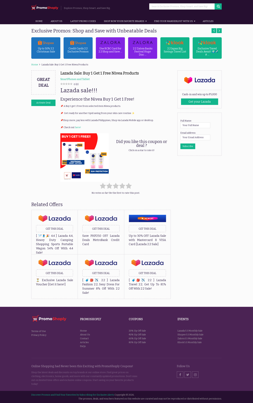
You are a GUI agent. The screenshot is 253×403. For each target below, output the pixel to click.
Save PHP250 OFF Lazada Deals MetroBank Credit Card (101, 240)
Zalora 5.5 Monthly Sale (189, 338)
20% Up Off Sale (137, 330)
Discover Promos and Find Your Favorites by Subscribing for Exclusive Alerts (72, 394)
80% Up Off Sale (137, 342)
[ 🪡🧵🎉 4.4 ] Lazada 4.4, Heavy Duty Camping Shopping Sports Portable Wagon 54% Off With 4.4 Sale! (54, 244)
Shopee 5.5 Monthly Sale (190, 334)
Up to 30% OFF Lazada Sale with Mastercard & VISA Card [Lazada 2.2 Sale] (147, 240)
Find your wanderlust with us (173, 21)
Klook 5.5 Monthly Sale (189, 342)
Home (39, 21)
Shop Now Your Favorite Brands (124, 21)
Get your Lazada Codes (199, 102)
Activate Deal (43, 102)
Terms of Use (38, 331)
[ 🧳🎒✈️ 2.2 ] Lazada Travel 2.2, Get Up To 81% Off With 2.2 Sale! (147, 284)
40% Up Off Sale (137, 334)
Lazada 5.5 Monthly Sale (189, 330)
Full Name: (186, 120)
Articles (208, 21)
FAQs (83, 346)
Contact (84, 338)
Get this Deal (54, 228)
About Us (56, 21)
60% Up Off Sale (137, 338)
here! (78, 127)
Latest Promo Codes (83, 21)
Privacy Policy (38, 335)
